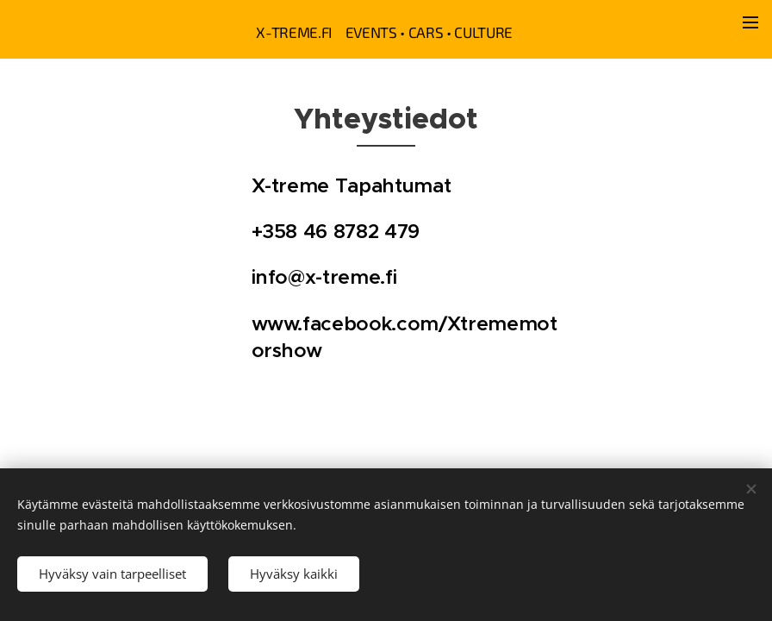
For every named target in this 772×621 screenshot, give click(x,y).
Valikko (750, 22)
